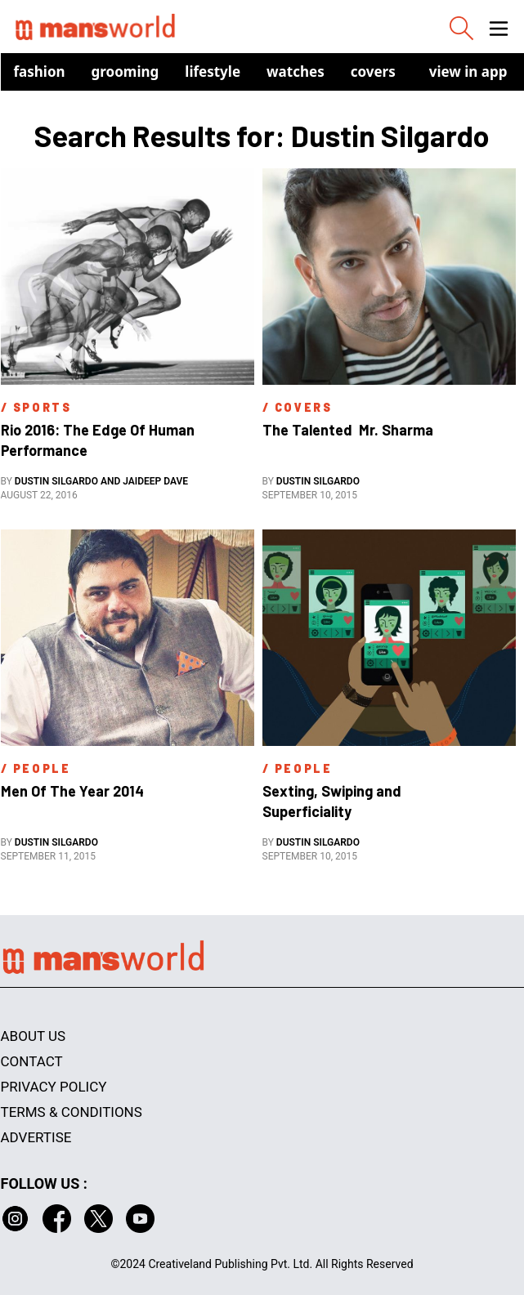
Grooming (125, 71)
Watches (295, 71)
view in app (468, 71)
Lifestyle (212, 71)
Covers (373, 71)
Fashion (39, 71)
